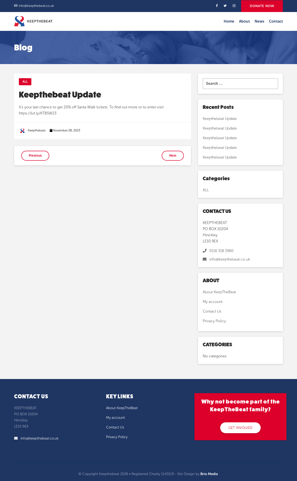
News (259, 21)
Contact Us (212, 311)
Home (229, 21)
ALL (25, 82)
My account (213, 301)
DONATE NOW (262, 6)
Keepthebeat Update (220, 118)
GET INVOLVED (240, 428)
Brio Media (209, 474)
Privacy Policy (214, 321)
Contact (276, 21)
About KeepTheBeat (219, 292)
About (244, 21)
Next (172, 156)
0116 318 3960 (218, 251)
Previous (35, 156)
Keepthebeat (36, 130)
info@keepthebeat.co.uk (36, 6)
